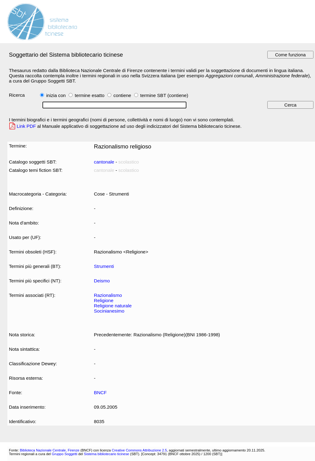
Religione (103, 300)
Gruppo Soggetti (64, 454)
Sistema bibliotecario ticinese (106, 454)
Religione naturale (113, 305)
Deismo (102, 280)
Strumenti (104, 266)
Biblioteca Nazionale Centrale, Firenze (49, 450)
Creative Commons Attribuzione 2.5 (139, 450)
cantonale (104, 161)
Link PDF (26, 126)
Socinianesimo (109, 310)
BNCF (100, 392)
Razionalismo (108, 295)
